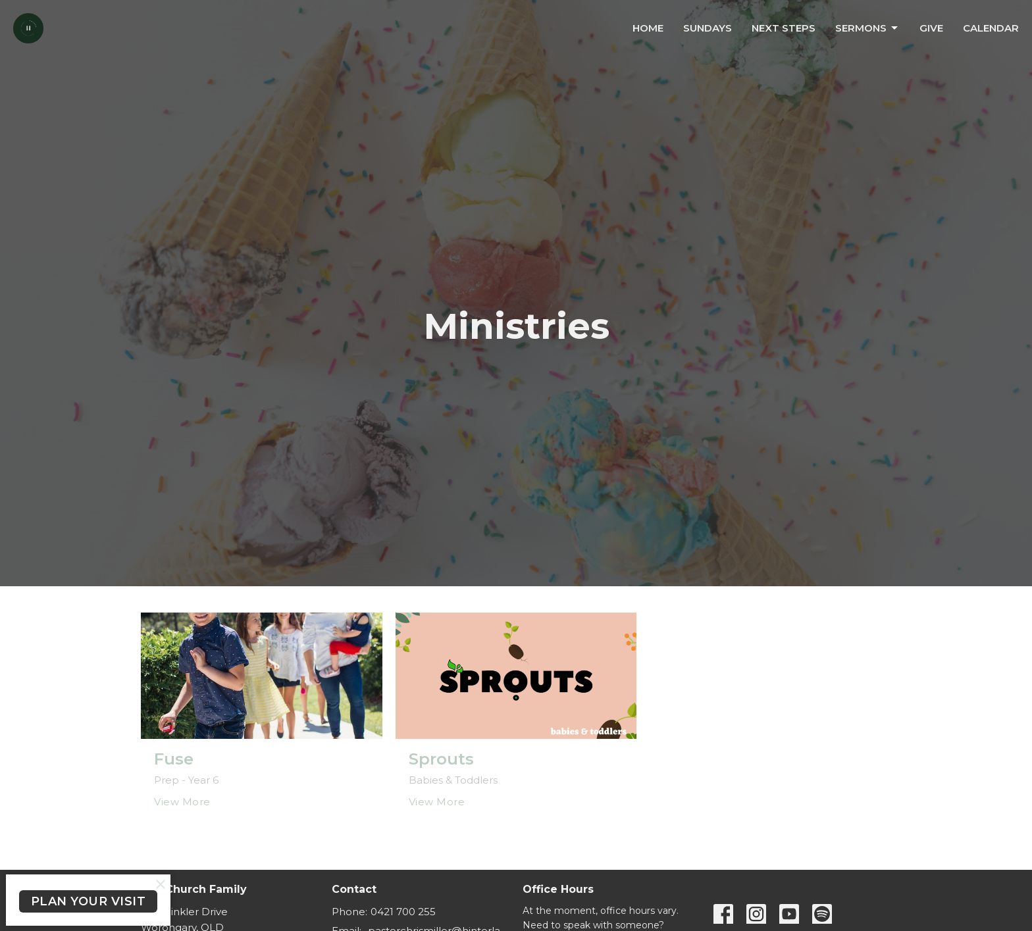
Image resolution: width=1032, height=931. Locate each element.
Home (647, 28)
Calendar (991, 28)
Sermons (867, 28)
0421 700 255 (403, 911)
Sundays (707, 28)
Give (931, 28)
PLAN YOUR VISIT (88, 901)
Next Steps (783, 28)
